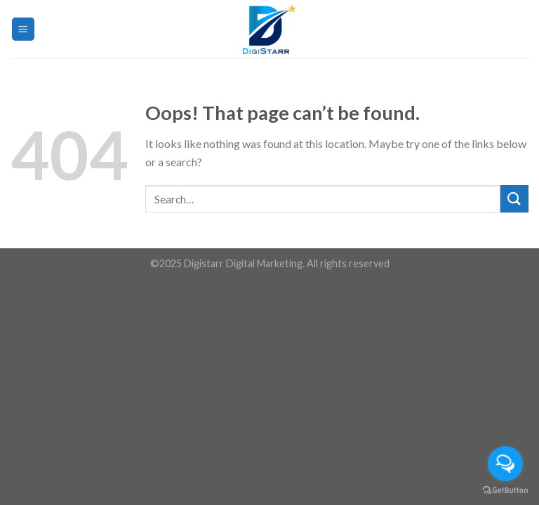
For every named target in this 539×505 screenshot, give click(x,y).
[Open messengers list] (505, 463)
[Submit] (514, 199)
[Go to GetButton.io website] (505, 490)
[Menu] (23, 29)
